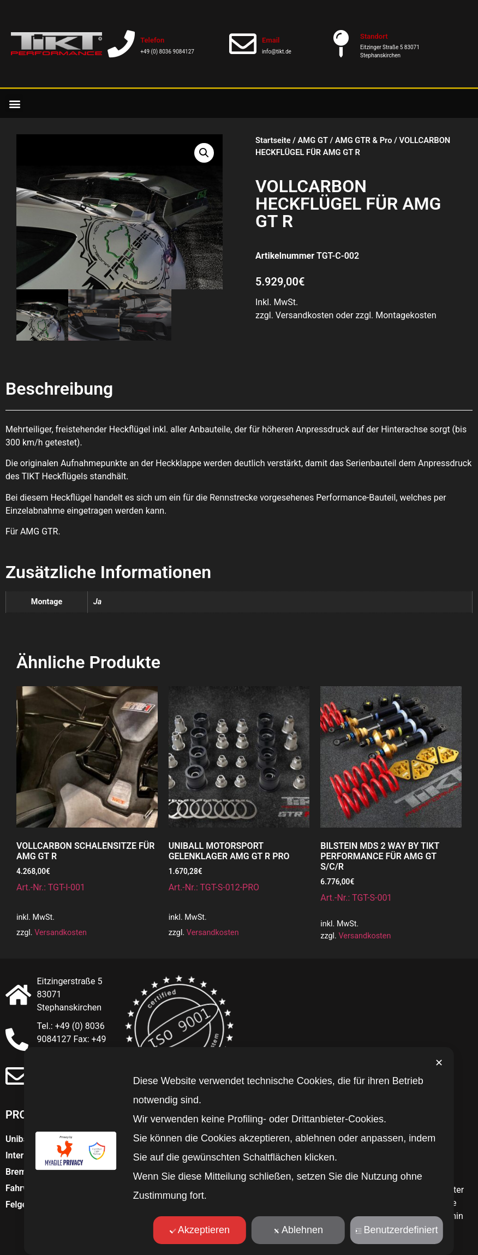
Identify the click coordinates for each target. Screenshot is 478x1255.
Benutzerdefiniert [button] (396, 1229)
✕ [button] (439, 1062)
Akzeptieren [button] (200, 1229)
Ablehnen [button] (298, 1229)
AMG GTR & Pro (363, 140)
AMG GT (313, 140)
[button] (14, 103)
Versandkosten (60, 932)
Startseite (273, 140)
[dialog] (239, 1151)
